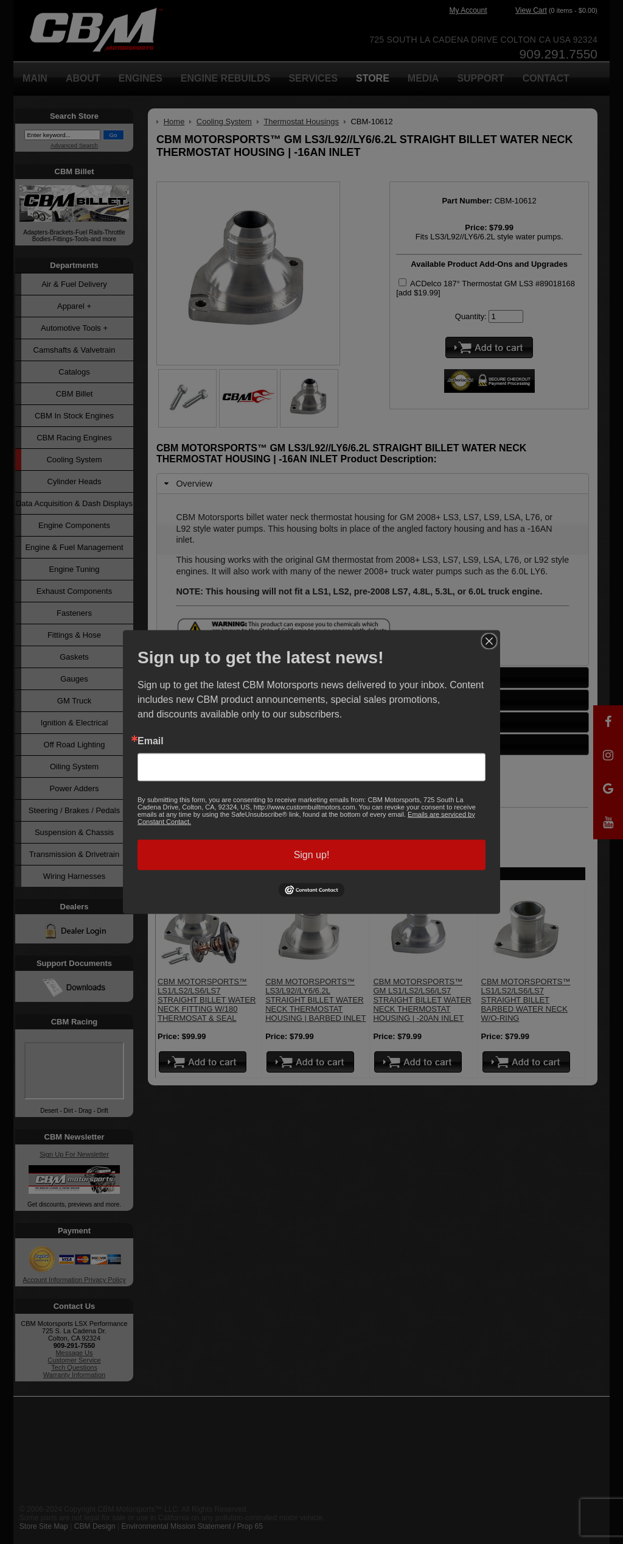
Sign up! (312, 854)
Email (150, 741)
